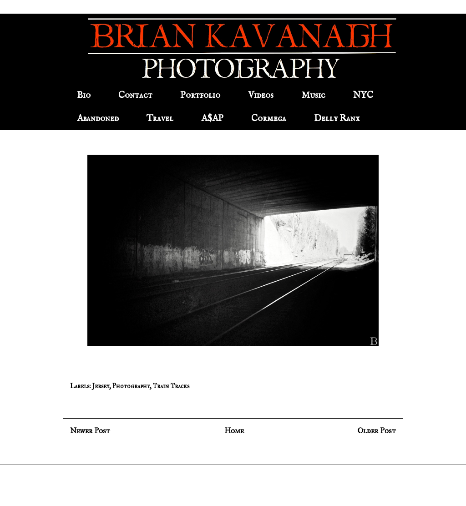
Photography (131, 386)
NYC (363, 95)
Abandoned (98, 118)
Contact (135, 95)
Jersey (100, 386)
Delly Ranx (337, 118)
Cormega (268, 118)
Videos (261, 95)
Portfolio (200, 95)
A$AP (212, 118)
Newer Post (90, 430)
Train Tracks (171, 386)
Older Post (377, 430)
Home (234, 430)
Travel (160, 118)
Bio (84, 95)
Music (313, 95)
